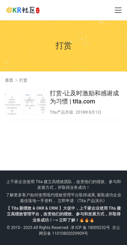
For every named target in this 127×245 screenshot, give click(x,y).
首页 (9, 80)
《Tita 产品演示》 (90, 200)
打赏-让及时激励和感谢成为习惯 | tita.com (84, 97)
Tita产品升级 (61, 112)
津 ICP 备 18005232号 (90, 227)
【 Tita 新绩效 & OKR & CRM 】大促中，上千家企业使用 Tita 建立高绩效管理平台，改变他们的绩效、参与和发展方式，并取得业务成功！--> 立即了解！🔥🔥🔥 (63, 214)
